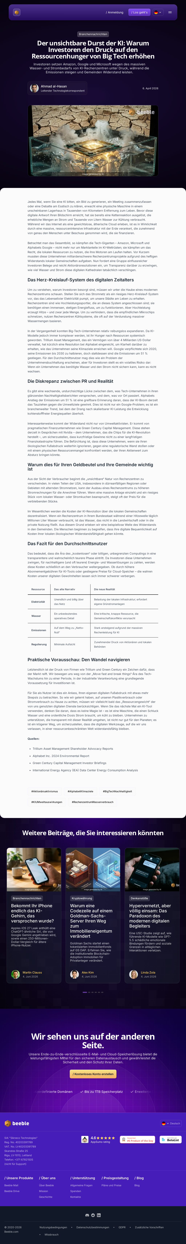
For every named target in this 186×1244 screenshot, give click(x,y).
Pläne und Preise (111, 1185)
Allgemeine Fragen (81, 1185)
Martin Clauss (32, 972)
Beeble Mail (11, 1185)
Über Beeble (46, 1185)
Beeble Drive (11, 1191)
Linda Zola (148, 972)
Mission (43, 1191)
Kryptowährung (82, 898)
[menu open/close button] (170, 12)
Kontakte (75, 1196)
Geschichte (45, 1196)
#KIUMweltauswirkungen (46, 802)
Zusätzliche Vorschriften (149, 1227)
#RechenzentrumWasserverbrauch (92, 802)
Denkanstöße (139, 898)
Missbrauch (51, 1234)
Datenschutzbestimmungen (92, 1227)
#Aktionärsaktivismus (44, 791)
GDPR (122, 1227)
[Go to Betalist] (171, 1139)
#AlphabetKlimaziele (80, 791)
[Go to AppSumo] (98, 1139)
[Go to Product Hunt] (137, 1139)
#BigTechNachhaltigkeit (117, 791)
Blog (137, 1185)
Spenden (75, 1191)
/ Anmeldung (114, 12)
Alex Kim (88, 972)
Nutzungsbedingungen (53, 1227)
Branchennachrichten (93, 34)
